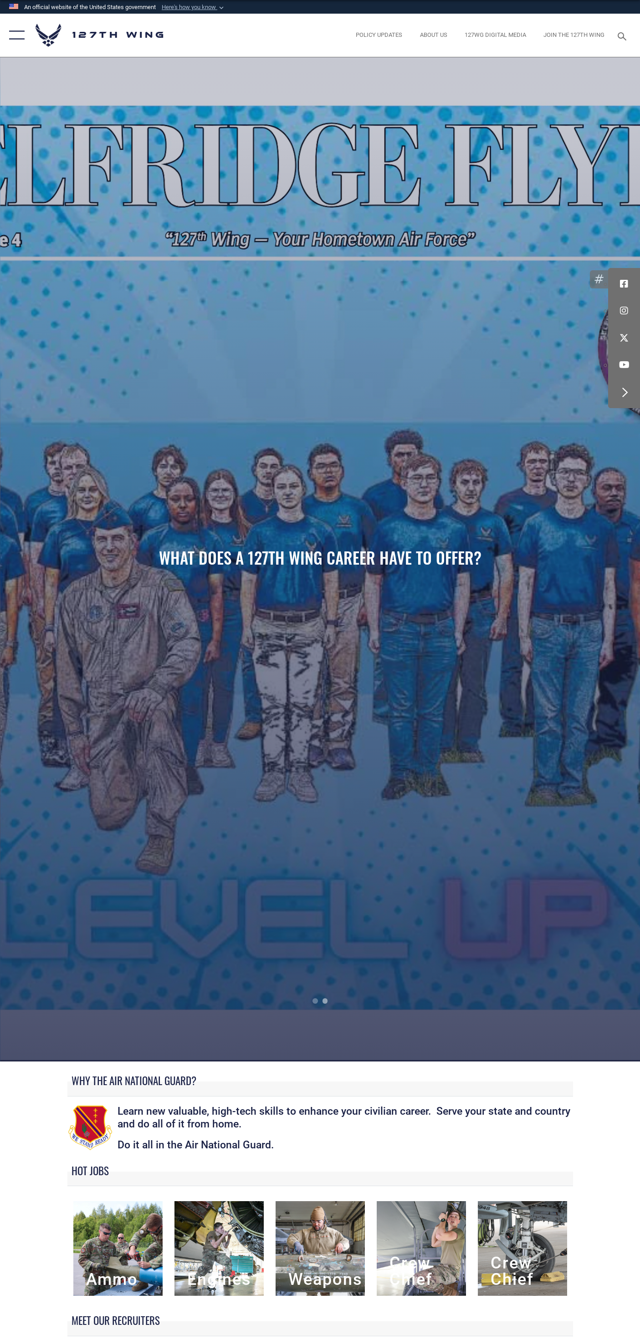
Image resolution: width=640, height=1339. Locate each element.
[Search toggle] (623, 35)
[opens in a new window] (379, 35)
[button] (193, 7)
